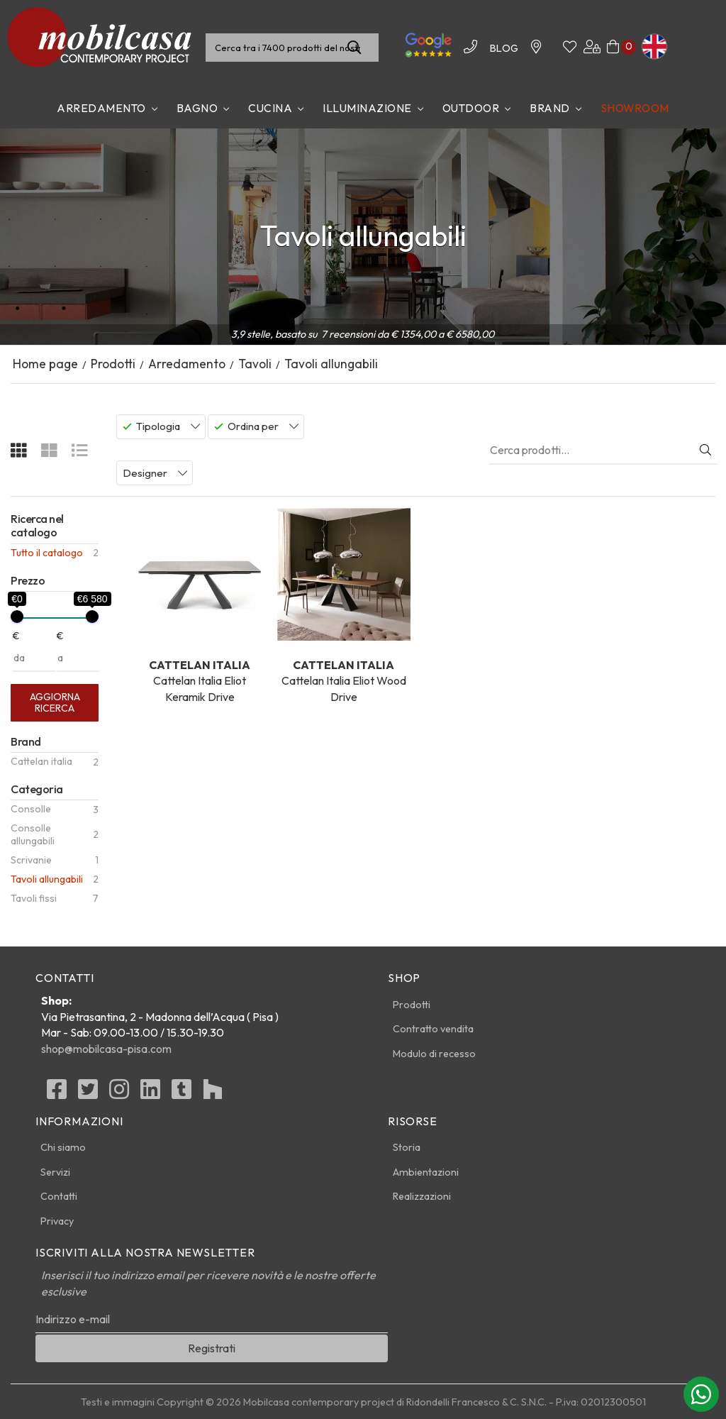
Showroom (635, 108)
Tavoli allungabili (47, 879)
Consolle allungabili (33, 834)
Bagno (197, 108)
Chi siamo (63, 1147)
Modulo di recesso (434, 1053)
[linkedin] (150, 1093)
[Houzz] (212, 1093)
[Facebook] (56, 1093)
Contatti (58, 1196)
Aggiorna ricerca (55, 702)
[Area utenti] (592, 47)
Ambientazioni (426, 1172)
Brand (550, 108)
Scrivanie (31, 860)
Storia (406, 1147)
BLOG (504, 48)
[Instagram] (119, 1093)
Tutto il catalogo (47, 552)
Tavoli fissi (34, 898)
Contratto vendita (433, 1028)
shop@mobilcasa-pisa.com (106, 1049)
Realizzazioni (422, 1196)
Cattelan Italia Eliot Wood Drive (343, 605)
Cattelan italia (41, 761)
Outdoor (471, 108)
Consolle (31, 808)
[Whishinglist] (569, 47)
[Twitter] (88, 1093)
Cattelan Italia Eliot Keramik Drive (199, 605)
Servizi (55, 1172)
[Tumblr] (181, 1093)
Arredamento (101, 108)
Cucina (270, 108)
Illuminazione (367, 108)
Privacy (57, 1221)
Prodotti (411, 1004)
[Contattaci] (536, 47)
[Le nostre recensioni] (428, 55)
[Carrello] (613, 47)
